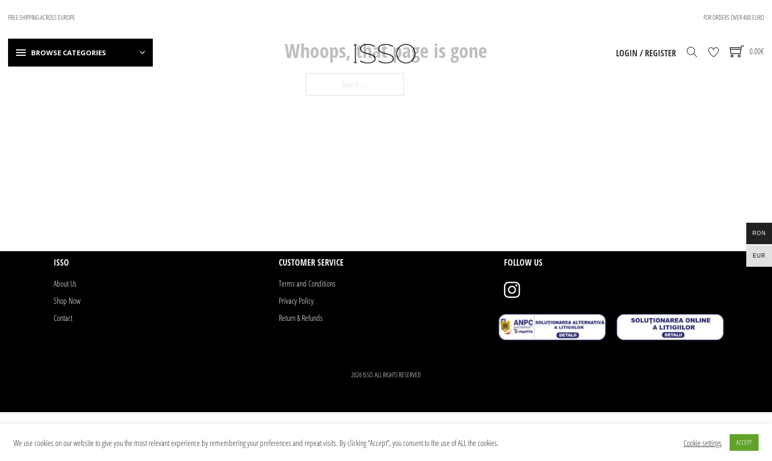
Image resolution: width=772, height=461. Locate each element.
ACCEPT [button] (744, 442)
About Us (65, 283)
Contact (63, 317)
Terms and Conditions (307, 283)
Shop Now (67, 300)
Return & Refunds (301, 317)
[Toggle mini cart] (747, 51)
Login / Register (646, 53)
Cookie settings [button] (703, 443)
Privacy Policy (296, 300)
